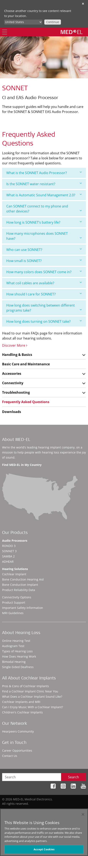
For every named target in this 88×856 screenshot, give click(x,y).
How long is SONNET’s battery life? (44, 222)
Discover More (14, 345)
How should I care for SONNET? (44, 294)
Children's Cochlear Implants (22, 712)
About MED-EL (16, 440)
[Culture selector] (23, 22)
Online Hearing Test (16, 641)
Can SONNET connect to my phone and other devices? (44, 209)
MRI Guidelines (13, 613)
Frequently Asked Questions (25, 402)
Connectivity (12, 383)
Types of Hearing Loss (17, 651)
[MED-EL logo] (72, 32)
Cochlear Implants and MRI (21, 702)
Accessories (11, 373)
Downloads (11, 411)
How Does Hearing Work (19, 656)
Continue (52, 22)
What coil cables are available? (44, 283)
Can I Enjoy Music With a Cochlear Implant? (32, 707)
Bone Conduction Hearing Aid (23, 579)
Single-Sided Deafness (18, 667)
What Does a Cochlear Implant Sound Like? (32, 697)
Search (73, 777)
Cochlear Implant (14, 574)
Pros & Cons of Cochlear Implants (25, 686)
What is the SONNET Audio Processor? (44, 172)
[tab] (44, 173)
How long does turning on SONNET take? (44, 321)
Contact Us (9, 756)
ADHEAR (8, 562)
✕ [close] (83, 4)
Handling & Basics (17, 354)
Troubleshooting (16, 392)
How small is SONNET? (44, 260)
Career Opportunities (17, 750)
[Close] (83, 814)
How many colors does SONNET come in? (44, 271)
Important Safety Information (22, 608)
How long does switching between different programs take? (44, 308)
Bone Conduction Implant (20, 585)
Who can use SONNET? (44, 249)
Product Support (13, 602)
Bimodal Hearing (14, 662)
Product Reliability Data (18, 590)
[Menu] (4, 32)
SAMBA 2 (8, 556)
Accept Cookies (44, 849)
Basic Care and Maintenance (26, 364)
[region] (44, 832)
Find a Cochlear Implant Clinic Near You (30, 691)
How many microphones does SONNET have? (44, 236)
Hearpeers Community (18, 731)
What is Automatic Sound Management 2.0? (44, 195)
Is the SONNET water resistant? (44, 183)
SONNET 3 (9, 551)
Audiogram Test (13, 646)
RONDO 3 (9, 546)
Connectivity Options (16, 597)
